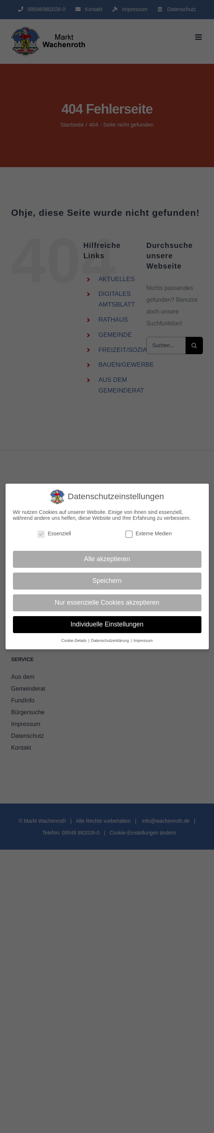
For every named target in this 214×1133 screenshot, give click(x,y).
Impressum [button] (143, 640)
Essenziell (54, 533)
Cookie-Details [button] (74, 640)
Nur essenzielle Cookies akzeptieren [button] (107, 602)
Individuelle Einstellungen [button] (107, 624)
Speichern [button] (107, 580)
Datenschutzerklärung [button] (110, 640)
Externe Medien (148, 533)
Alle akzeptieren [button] (107, 559)
